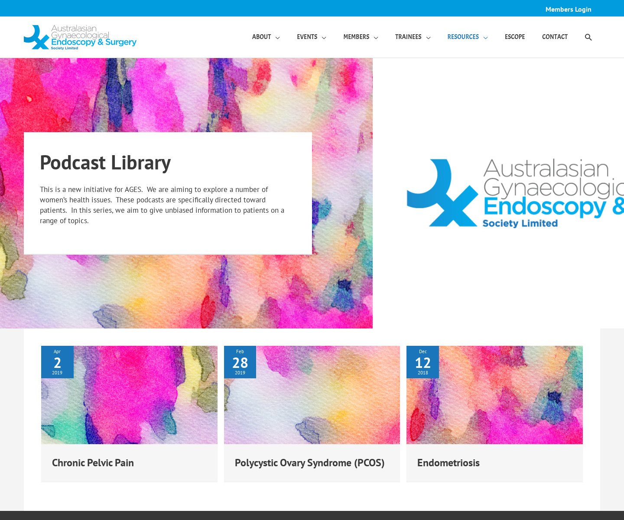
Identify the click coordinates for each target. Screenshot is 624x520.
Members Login (567, 9)
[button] (588, 37)
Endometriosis (451, 462)
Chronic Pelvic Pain (97, 462)
